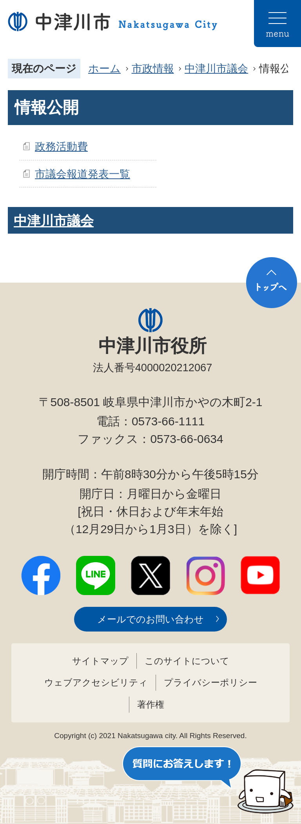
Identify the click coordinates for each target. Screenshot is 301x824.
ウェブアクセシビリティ (96, 682)
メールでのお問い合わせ (150, 619)
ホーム (104, 68)
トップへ (271, 282)
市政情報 (153, 68)
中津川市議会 (216, 68)
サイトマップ (100, 661)
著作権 (150, 704)
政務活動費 (61, 146)
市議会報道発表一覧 (82, 174)
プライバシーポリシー (210, 682)
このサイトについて (187, 661)
